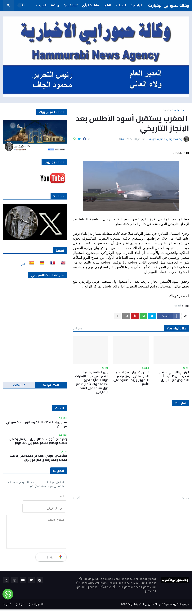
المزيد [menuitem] (42, 5)
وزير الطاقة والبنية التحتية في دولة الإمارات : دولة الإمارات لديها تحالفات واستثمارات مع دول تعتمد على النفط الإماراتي (91, 382)
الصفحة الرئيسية (180, 110)
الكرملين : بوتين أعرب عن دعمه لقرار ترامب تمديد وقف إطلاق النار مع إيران (38, 458)
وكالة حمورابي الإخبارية (168, 5)
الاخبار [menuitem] (122, 5)
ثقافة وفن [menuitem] (71, 5)
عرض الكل (78, 328)
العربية (166, 110)
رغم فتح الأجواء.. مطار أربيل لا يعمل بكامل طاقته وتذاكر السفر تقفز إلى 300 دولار (38, 441)
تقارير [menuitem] (107, 5)
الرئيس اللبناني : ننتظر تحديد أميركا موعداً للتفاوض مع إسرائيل (174, 376)
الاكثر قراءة (51, 385)
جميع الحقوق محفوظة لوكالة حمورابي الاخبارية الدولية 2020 (154, 605)
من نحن (20, 605)
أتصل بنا (7, 605)
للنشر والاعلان (36, 605)
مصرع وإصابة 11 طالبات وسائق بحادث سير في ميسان (36, 424)
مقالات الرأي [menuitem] (90, 5)
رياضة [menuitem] (55, 5)
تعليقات (19, 385)
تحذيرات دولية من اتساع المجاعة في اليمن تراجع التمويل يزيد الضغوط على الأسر (131, 378)
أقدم (77, 498)
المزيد (22, 264)
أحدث (184, 498)
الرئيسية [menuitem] (136, 5)
